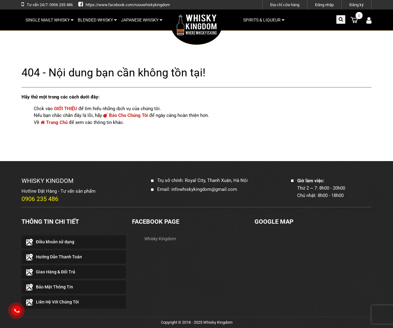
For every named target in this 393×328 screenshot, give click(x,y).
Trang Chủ (54, 122)
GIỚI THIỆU (65, 108)
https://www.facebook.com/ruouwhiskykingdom (128, 4)
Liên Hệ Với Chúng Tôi (57, 301)
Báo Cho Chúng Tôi (125, 115)
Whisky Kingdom (160, 238)
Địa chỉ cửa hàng (284, 4)
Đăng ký (356, 4)
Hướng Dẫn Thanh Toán (59, 256)
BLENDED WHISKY (97, 19)
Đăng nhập (324, 4)
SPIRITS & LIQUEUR (264, 19)
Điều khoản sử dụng (55, 241)
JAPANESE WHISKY (141, 19)
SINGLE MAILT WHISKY (49, 19)
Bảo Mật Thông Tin (54, 286)
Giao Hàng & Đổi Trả (55, 271)
